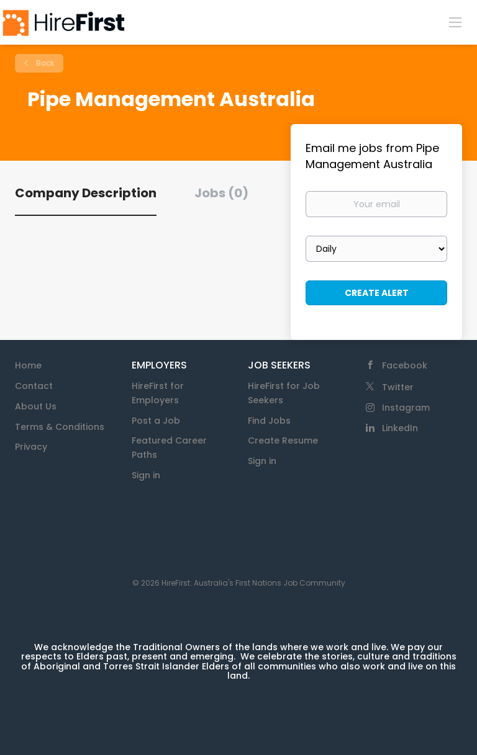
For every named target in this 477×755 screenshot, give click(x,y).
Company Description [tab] (86, 193)
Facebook (404, 365)
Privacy (31, 446)
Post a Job (156, 420)
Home (28, 365)
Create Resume (283, 440)
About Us (36, 406)
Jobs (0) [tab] (221, 193)
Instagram (406, 407)
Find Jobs (269, 420)
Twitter (398, 387)
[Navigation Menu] (455, 21)
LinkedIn (400, 428)
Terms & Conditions (59, 427)
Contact (34, 386)
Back (44, 63)
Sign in (146, 475)
